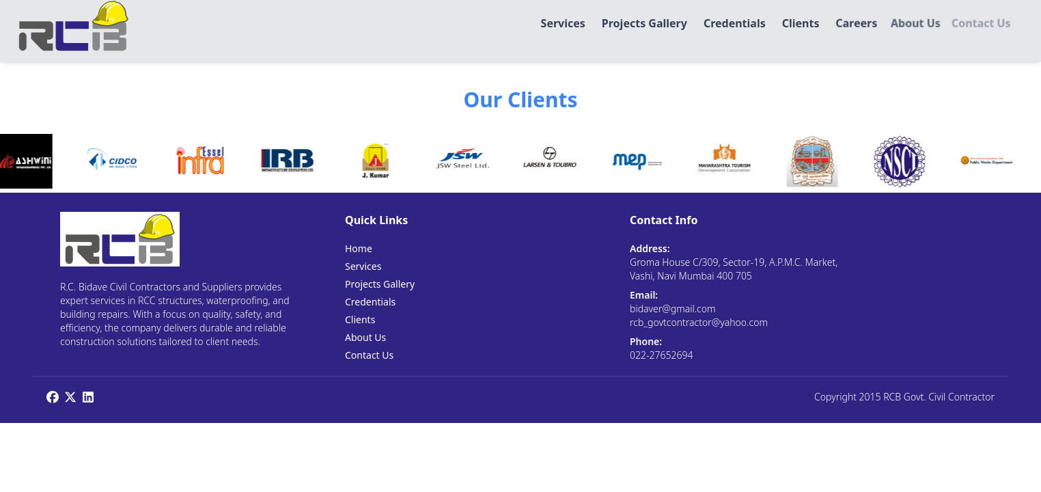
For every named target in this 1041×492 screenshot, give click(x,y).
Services (363, 266)
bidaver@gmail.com (673, 308)
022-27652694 (661, 354)
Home (358, 248)
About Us (365, 337)
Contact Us (369, 354)
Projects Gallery (380, 283)
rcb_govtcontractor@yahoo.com (699, 322)
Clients (360, 319)
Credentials (370, 301)
